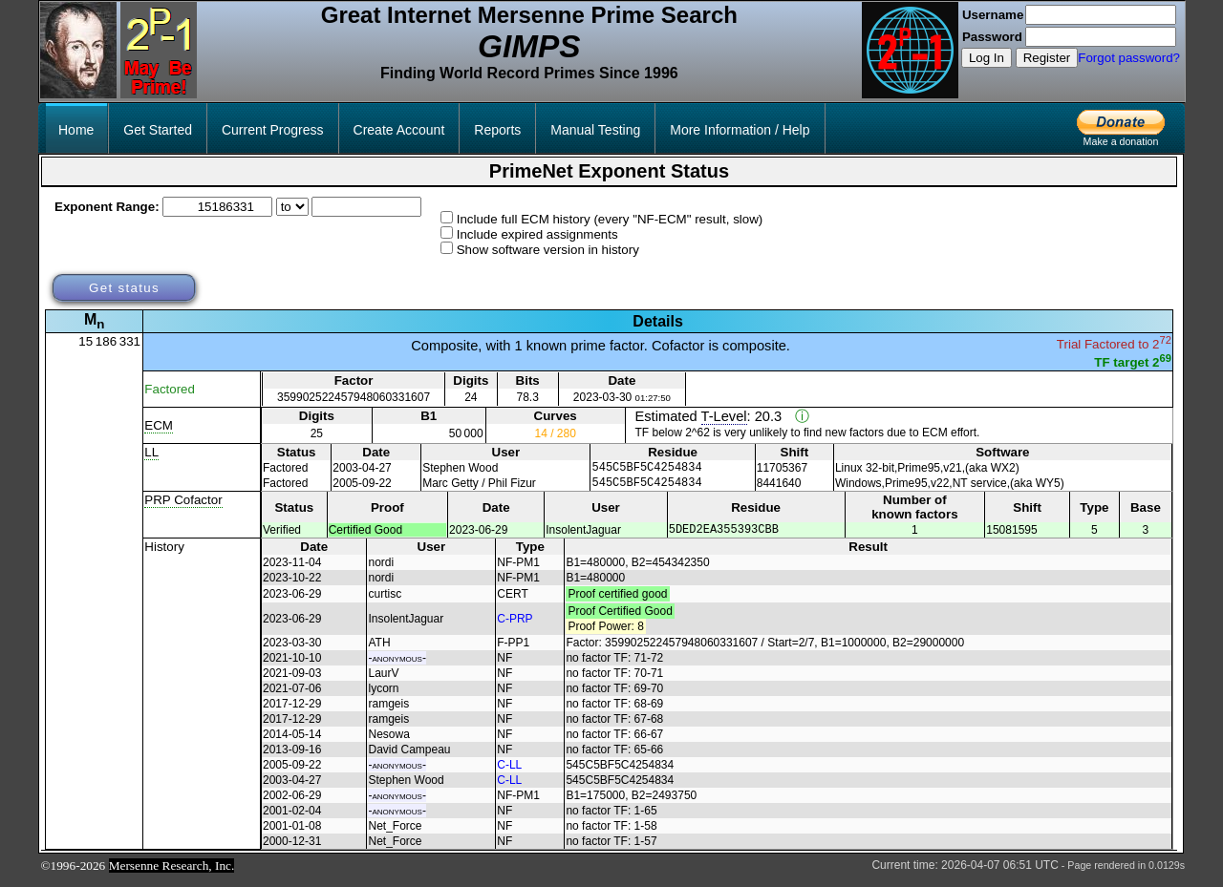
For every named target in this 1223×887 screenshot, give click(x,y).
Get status (124, 288)
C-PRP (514, 627)
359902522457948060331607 (353, 397)
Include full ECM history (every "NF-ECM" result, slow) (610, 219)
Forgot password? (1129, 58)
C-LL (509, 773)
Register (1047, 58)
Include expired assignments (537, 234)
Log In (986, 58)
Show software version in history (548, 250)
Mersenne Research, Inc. (172, 874)
